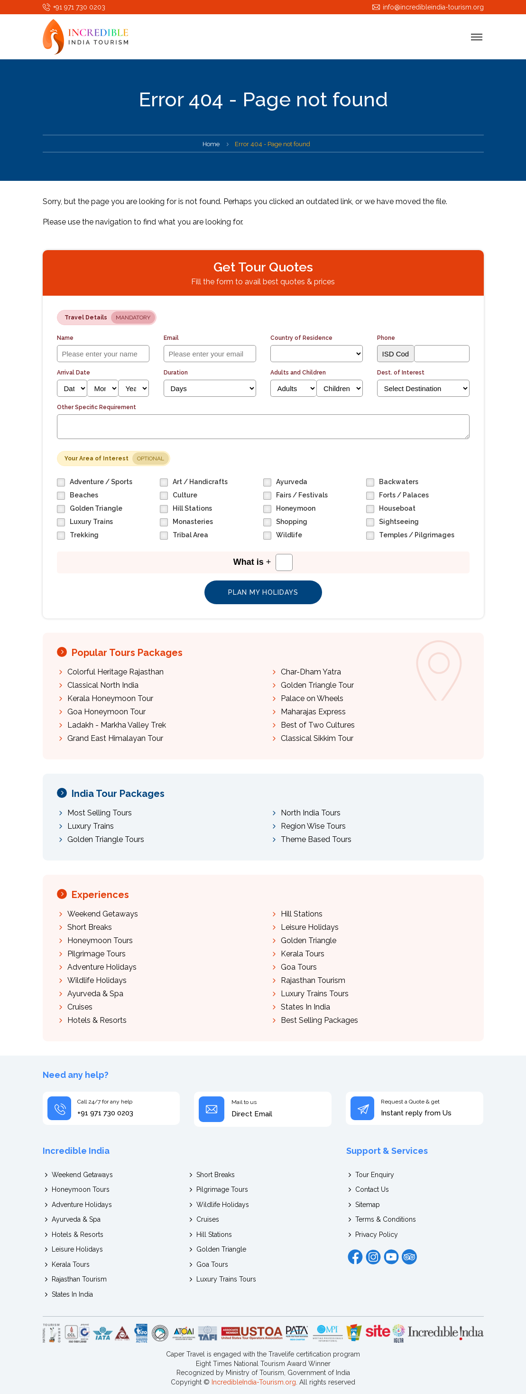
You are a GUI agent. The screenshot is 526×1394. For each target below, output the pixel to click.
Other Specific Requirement (96, 407)
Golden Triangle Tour (317, 685)
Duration (176, 372)
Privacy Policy (376, 1234)
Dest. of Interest (400, 372)
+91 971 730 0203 (79, 7)
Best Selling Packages (319, 1020)
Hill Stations (302, 913)
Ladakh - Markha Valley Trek (116, 725)
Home (211, 144)
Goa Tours (299, 967)
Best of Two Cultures (318, 725)
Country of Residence (301, 338)
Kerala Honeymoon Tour (110, 698)
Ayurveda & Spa (95, 993)
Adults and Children (298, 372)
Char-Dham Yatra (311, 671)
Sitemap (367, 1204)
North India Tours (311, 812)
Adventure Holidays (102, 967)
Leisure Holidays (310, 927)
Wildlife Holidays (97, 980)
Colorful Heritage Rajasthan (115, 671)
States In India (305, 1006)
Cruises (79, 1006)
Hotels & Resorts (97, 1020)
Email (171, 338)
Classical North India (102, 685)
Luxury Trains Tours (315, 993)
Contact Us (372, 1189)
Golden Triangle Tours (105, 839)
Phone (386, 338)
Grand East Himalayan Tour (115, 738)
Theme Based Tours (316, 839)
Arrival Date (73, 372)
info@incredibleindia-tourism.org (433, 7)
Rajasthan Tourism (313, 980)
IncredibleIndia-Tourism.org (254, 1382)
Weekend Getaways (102, 913)
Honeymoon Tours (100, 940)
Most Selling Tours (99, 812)
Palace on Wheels (312, 698)
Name (65, 338)
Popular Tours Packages (127, 652)
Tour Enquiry (374, 1175)
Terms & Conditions (385, 1219)
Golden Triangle (308, 940)
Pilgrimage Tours (96, 953)
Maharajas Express (313, 711)
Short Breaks (89, 927)
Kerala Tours (302, 953)
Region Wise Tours (313, 826)
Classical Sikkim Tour (317, 738)
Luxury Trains (90, 826)
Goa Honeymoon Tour (106, 711)
